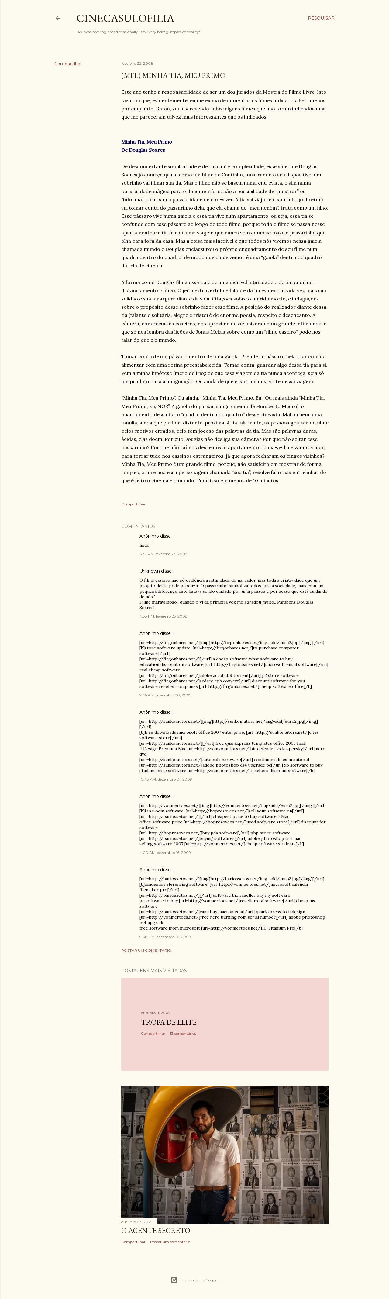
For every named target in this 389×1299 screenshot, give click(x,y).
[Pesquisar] (321, 18)
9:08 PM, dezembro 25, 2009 (165, 936)
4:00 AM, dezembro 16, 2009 (165, 852)
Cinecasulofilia (125, 18)
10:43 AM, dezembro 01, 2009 (165, 779)
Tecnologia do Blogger (194, 1280)
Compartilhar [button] (68, 64)
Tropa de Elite (169, 1022)
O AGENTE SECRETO (155, 1230)
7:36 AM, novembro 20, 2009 (165, 695)
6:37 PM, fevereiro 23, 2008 (163, 554)
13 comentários (183, 1033)
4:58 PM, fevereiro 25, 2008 (163, 616)
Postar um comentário (146, 950)
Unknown (149, 571)
